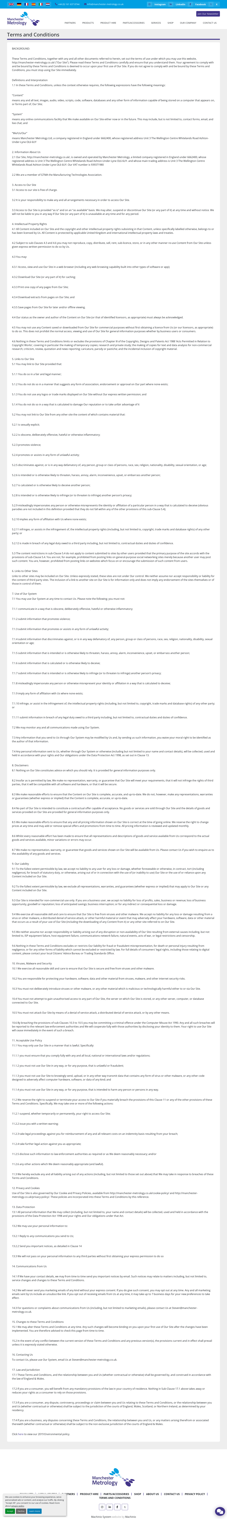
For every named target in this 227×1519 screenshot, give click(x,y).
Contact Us (210, 22)
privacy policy (17, 1505)
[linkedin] (178, 4)
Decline (21, 1511)
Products (88, 22)
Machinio (130, 1517)
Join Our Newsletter (208, 13)
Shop (170, 22)
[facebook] (198, 4)
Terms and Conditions (115, 1498)
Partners (70, 22)
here (20, 1434)
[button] (88, 22)
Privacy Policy (195, 1494)
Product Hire (108, 22)
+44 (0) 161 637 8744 (68, 4)
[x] (214, 4)
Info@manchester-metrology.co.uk (105, 4)
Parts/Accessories (134, 22)
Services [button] (156, 22)
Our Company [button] (188, 22)
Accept (10, 1511)
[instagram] (157, 4)
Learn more (34, 1511)
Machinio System (101, 1517)
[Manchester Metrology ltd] (113, 1477)
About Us (152, 1494)
